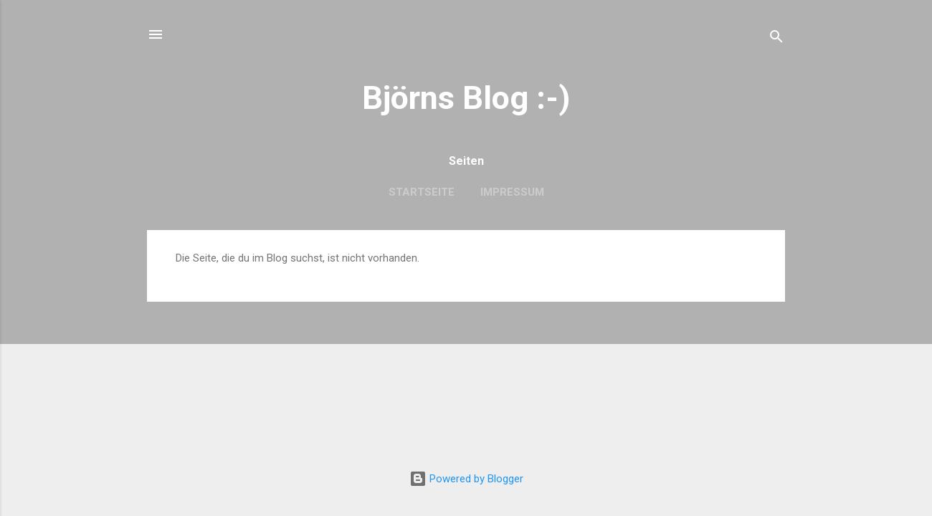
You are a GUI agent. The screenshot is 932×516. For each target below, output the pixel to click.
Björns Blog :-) (466, 98)
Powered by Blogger (466, 478)
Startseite (422, 192)
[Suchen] (776, 39)
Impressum (512, 192)
